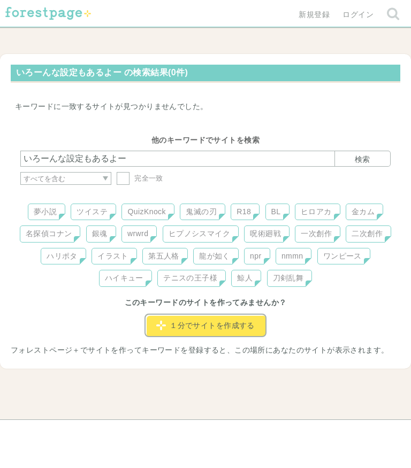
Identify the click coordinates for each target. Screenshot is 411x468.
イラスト (112, 256)
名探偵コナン (49, 233)
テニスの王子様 (190, 278)
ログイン (358, 14)
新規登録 (314, 14)
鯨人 (245, 278)
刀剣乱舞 (288, 278)
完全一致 (140, 178)
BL (276, 211)
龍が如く (214, 256)
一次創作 (316, 233)
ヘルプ (68, 431)
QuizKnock (146, 211)
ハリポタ (62, 256)
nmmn (292, 256)
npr (256, 256)
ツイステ (92, 211)
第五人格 (163, 256)
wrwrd (137, 233)
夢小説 (45, 211)
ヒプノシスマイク (199, 233)
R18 (244, 211)
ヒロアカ (316, 211)
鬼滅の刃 (201, 211)
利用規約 (190, 431)
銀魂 (100, 233)
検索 (362, 159)
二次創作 (367, 233)
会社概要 (246, 431)
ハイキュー (124, 278)
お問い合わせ (128, 431)
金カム (363, 211)
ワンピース (342, 256)
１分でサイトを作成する (205, 325)
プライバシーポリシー (321, 431)
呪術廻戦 (265, 233)
